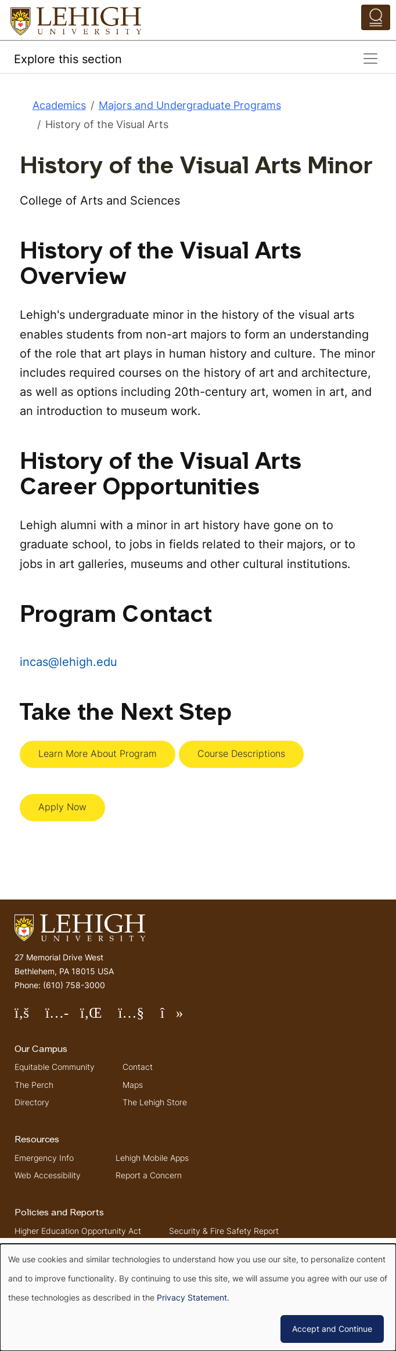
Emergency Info (44, 1157)
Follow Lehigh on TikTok (179, 1017)
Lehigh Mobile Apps (152, 1157)
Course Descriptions (241, 753)
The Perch (34, 1084)
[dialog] (198, 1297)
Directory (32, 1102)
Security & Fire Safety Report (224, 1230)
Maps (133, 1084)
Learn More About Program (97, 753)
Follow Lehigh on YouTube (139, 1017)
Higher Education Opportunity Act (78, 1230)
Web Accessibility (48, 1175)
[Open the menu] (375, 17)
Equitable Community (55, 1066)
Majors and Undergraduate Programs (190, 105)
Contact (138, 1066)
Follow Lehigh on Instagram (62, 1017)
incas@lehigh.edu (68, 661)
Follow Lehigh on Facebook (30, 1017)
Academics (59, 105)
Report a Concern (149, 1175)
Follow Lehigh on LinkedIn (99, 1017)
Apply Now (62, 806)
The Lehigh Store (155, 1102)
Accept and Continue (332, 1328)
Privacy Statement (192, 1297)
